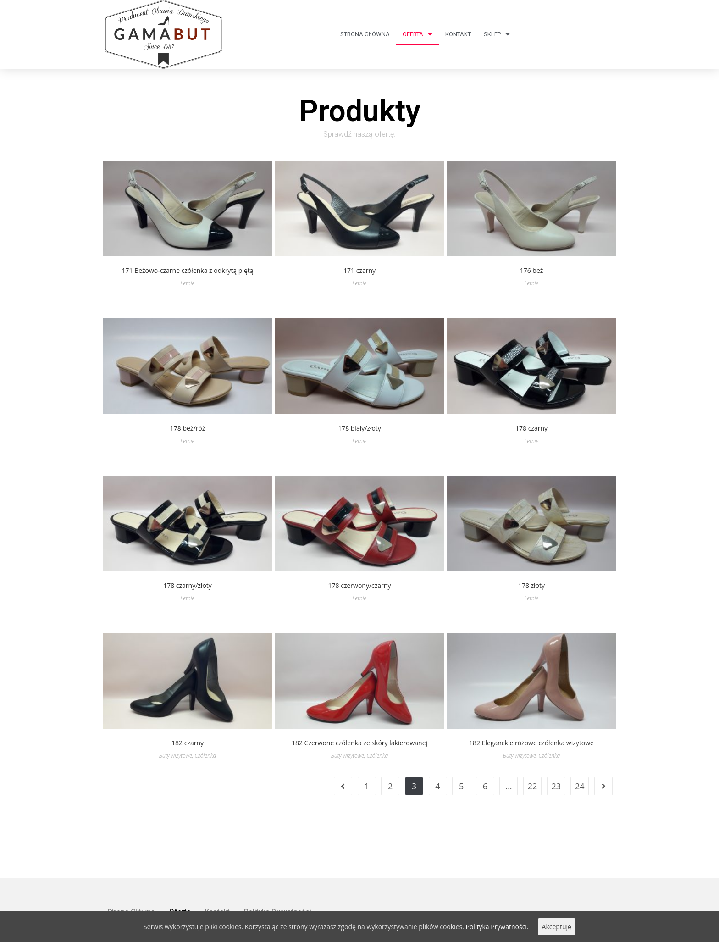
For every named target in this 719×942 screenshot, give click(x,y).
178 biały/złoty (359, 428)
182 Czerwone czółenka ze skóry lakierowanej (359, 742)
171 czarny (359, 270)
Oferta (417, 34)
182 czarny (187, 742)
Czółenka (205, 755)
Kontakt (458, 34)
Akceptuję (556, 926)
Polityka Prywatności (277, 866)
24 (580, 786)
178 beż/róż (187, 428)
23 (556, 786)
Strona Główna (365, 34)
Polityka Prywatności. (497, 926)
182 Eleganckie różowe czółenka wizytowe (531, 742)
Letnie (188, 283)
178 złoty (531, 585)
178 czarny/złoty (187, 585)
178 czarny (531, 428)
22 (532, 786)
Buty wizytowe (175, 755)
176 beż (531, 270)
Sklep (497, 34)
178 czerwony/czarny (359, 585)
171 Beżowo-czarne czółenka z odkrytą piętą (187, 270)
